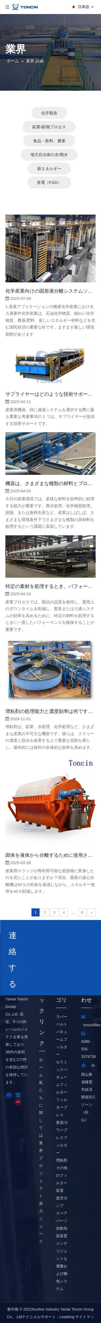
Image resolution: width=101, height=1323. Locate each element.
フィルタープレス (61, 1093)
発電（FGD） (49, 168)
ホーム (41, 1053)
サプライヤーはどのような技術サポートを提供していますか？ (50, 380)
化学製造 (49, 99)
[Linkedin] (18, 1081)
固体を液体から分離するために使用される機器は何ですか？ (50, 841)
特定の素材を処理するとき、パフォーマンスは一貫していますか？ (50, 572)
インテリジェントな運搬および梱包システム (61, 1252)
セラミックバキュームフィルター (61, 1063)
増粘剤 (61, 1146)
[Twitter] (8, 1088)
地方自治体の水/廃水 (49, 140)
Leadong (67, 1303)
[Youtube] (18, 1088)
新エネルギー (49, 154)
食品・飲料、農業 (49, 126)
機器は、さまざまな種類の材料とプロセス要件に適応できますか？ (50, 469)
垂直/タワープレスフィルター (62, 1123)
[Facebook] (8, 1081)
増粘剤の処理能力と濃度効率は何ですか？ (50, 697)
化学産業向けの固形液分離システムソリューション (50, 277)
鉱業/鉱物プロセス (49, 112)
